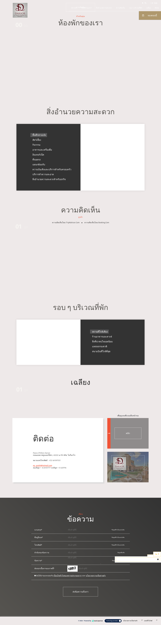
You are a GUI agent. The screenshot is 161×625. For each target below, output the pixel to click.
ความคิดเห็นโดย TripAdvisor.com (65, 222)
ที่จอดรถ (36, 159)
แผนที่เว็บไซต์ (150, 621)
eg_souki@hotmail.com (42, 465)
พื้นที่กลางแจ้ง (39, 135)
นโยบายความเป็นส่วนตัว (96, 576)
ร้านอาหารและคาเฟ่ (102, 336)
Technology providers (113, 621)
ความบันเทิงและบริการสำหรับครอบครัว (51, 169)
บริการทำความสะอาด (43, 174)
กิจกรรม (36, 144)
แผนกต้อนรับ (38, 164)
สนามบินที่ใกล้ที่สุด (101, 351)
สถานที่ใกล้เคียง (100, 331)
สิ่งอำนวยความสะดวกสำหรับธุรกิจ (49, 179)
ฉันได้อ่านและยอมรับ (44, 576)
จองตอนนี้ (149, 15)
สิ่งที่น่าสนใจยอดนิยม (102, 341)
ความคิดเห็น (120, 8)
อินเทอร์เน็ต (38, 154)
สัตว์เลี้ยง (36, 140)
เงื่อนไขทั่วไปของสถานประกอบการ (68, 576)
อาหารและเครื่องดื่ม (42, 149)
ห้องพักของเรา (86, 8)
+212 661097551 (55, 460)
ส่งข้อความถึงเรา (81, 591)
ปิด (157, 554)
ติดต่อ (157, 8)
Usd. (154, 3)
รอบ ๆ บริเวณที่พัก (135, 8)
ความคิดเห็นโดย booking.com (96, 222)
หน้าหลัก (74, 8)
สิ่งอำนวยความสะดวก (104, 8)
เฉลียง (148, 8)
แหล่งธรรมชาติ (99, 346)
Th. (144, 3)
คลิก (128, 433)
